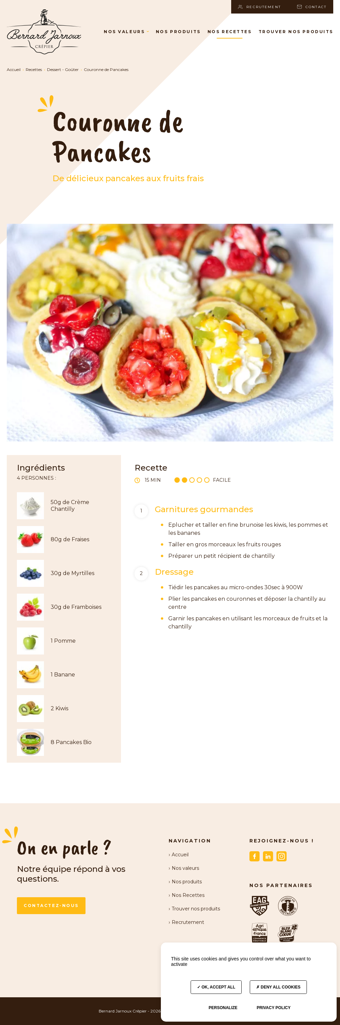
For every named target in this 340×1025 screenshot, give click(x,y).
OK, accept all (216, 987)
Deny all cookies (278, 987)
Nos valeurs (126, 31)
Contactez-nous (51, 905)
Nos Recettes (230, 31)
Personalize (223, 1007)
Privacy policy (273, 1007)
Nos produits (178, 31)
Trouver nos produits (296, 31)
